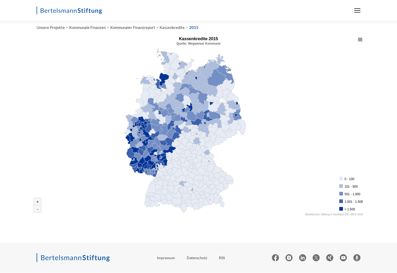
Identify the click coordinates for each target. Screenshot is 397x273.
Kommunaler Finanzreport (132, 28)
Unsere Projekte (51, 28)
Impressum (166, 258)
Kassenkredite (172, 28)
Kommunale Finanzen (87, 28)
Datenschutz (197, 258)
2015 (193, 28)
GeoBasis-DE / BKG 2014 (348, 214)
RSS (222, 258)
